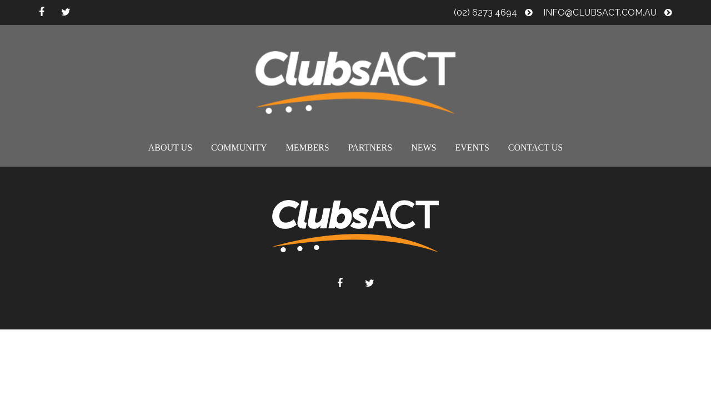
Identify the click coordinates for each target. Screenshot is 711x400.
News (423, 147)
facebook (41, 12)
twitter (66, 12)
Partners (370, 147)
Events (472, 147)
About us (170, 147)
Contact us (535, 147)
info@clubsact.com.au (607, 12)
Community (239, 147)
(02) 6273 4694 (493, 12)
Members (307, 147)
